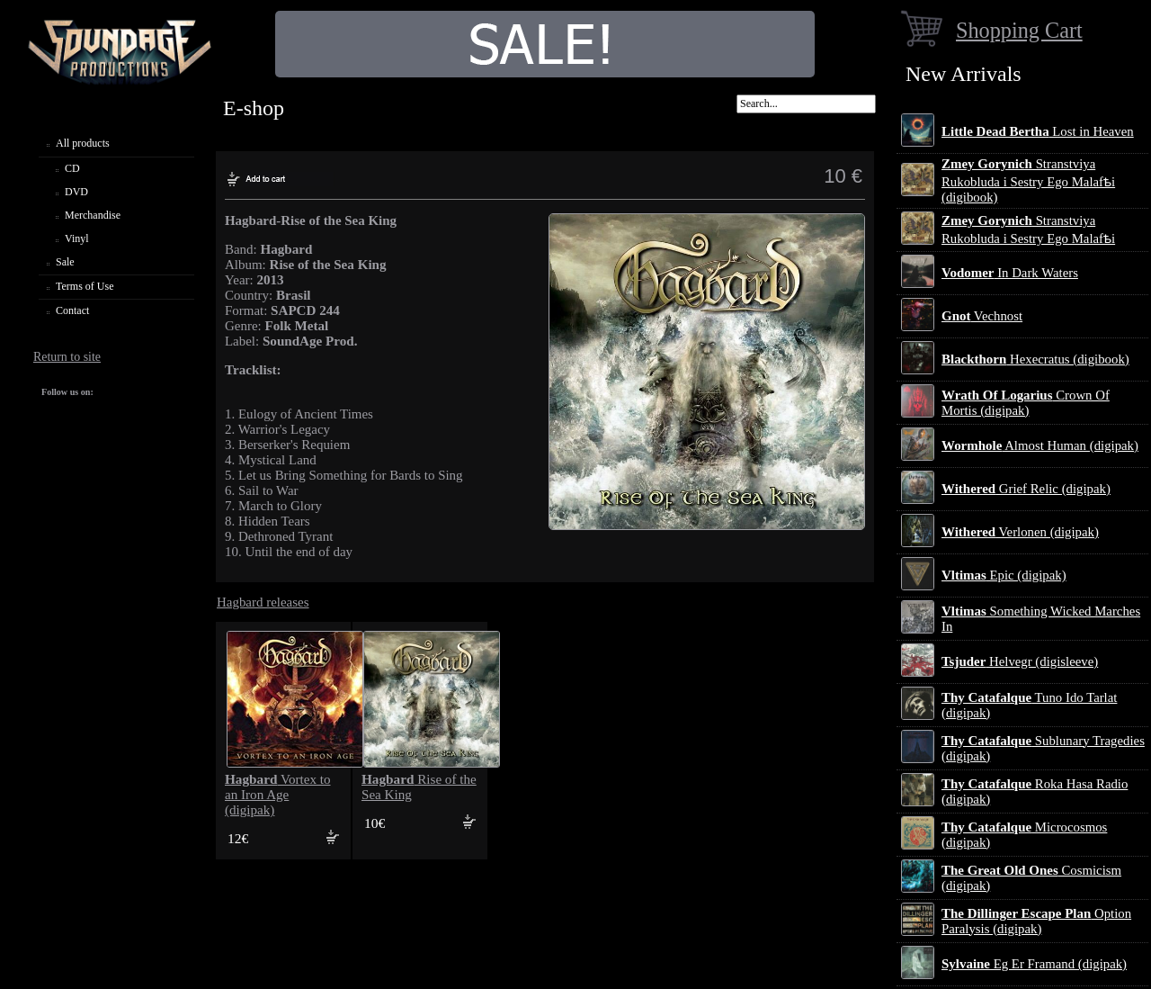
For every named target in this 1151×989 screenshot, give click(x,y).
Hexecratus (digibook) (1035, 359)
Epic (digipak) (1003, 575)
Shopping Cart (1019, 30)
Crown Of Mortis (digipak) (1025, 403)
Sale (65, 262)
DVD (76, 191)
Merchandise (92, 215)
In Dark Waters (1009, 272)
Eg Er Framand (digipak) (1034, 964)
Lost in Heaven (1037, 131)
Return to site (67, 357)
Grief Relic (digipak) (1026, 488)
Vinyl (77, 238)
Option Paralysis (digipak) (1036, 921)
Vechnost (981, 316)
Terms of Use (84, 286)
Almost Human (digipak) (1039, 445)
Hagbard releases (263, 602)
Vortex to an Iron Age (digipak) (278, 794)
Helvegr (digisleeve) (1019, 661)
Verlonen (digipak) (1020, 532)
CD (72, 168)
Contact (72, 310)
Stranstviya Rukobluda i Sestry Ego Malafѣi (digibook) (1028, 180)
